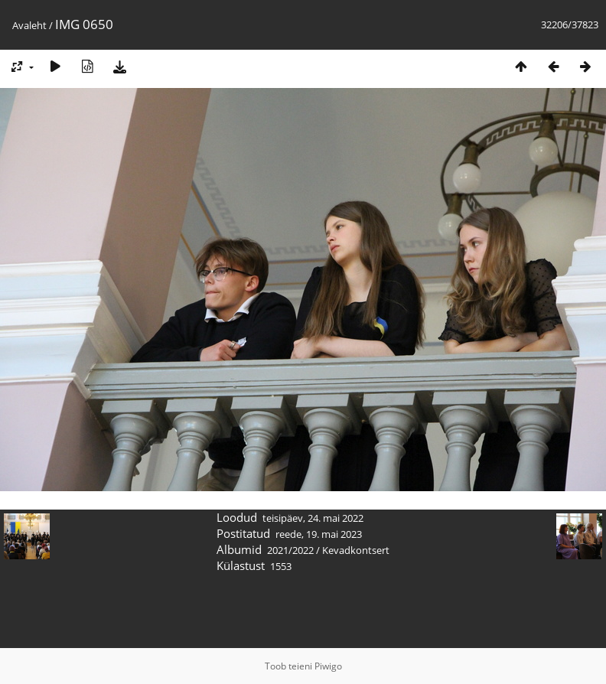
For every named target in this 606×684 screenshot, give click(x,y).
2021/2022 (290, 550)
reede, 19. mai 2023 (318, 534)
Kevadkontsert (355, 550)
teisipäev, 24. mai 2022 (312, 518)
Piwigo (328, 666)
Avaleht (29, 25)
